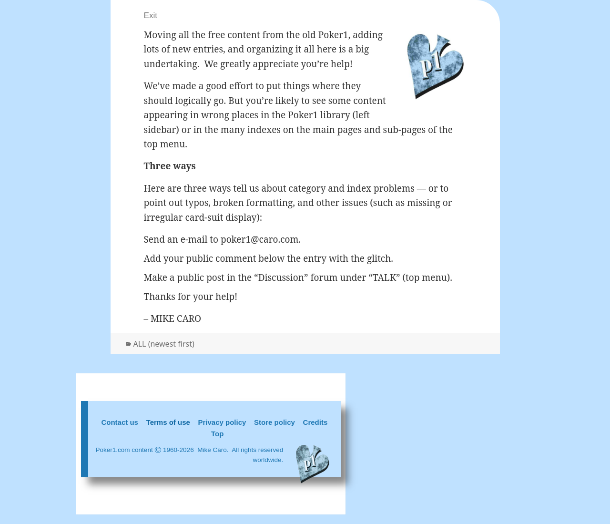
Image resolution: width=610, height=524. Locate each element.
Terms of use (168, 422)
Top (217, 434)
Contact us (119, 422)
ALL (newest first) (163, 344)
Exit (151, 15)
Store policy (274, 422)
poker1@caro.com (260, 239)
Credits (315, 422)
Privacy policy (222, 422)
